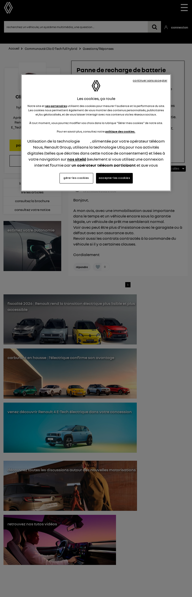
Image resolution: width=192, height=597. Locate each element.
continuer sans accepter (150, 80)
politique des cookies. (120, 132)
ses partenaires (56, 106)
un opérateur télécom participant (104, 165)
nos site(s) (76, 159)
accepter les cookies (114, 178)
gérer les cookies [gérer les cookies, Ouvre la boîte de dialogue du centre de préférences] (76, 178)
